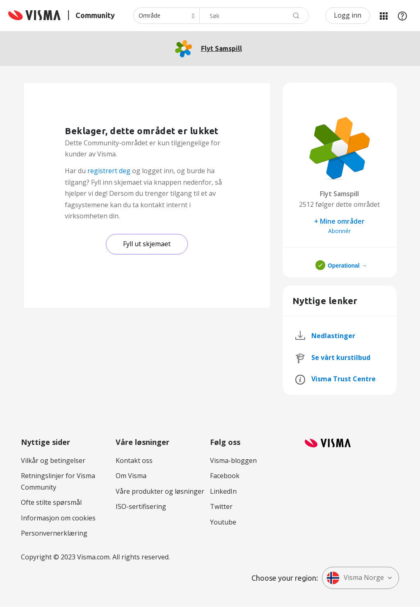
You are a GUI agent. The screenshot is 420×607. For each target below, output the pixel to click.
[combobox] (254, 15)
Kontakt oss (134, 460)
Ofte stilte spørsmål (51, 502)
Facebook (225, 475)
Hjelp (402, 15)
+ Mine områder (339, 221)
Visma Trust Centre (343, 378)
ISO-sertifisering (141, 506)
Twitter (221, 506)
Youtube (223, 522)
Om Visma (131, 475)
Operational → (347, 265)
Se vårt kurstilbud (340, 357)
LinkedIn (223, 491)
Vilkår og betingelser (53, 460)
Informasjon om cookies (58, 517)
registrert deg (108, 170)
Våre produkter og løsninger (160, 491)
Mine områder (383, 15)
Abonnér (339, 231)
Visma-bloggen (233, 460)
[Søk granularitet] (166, 15)
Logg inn (347, 15)
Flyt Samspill (221, 48)
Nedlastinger (333, 335)
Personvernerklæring (54, 533)
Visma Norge (355, 577)
